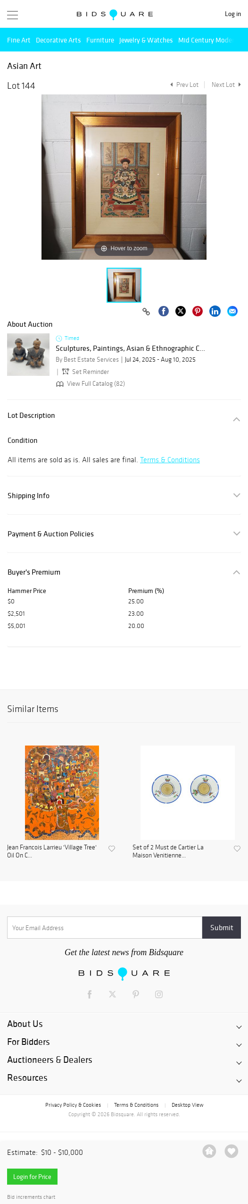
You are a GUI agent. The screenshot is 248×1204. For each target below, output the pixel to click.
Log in (233, 13)
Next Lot (226, 85)
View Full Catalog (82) (89, 384)
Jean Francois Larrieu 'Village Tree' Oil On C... (52, 851)
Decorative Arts (58, 39)
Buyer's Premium (34, 572)
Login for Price (32, 1176)
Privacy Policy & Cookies (73, 1105)
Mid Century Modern (208, 39)
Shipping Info (29, 495)
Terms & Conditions (170, 459)
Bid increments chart (31, 1197)
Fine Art (19, 39)
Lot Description (31, 415)
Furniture (100, 39)
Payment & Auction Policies (51, 533)
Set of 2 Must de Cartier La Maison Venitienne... (168, 851)
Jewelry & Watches (146, 39)
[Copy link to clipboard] (146, 312)
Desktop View (187, 1105)
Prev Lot (183, 85)
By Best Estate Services (87, 359)
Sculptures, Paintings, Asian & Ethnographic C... (130, 348)
